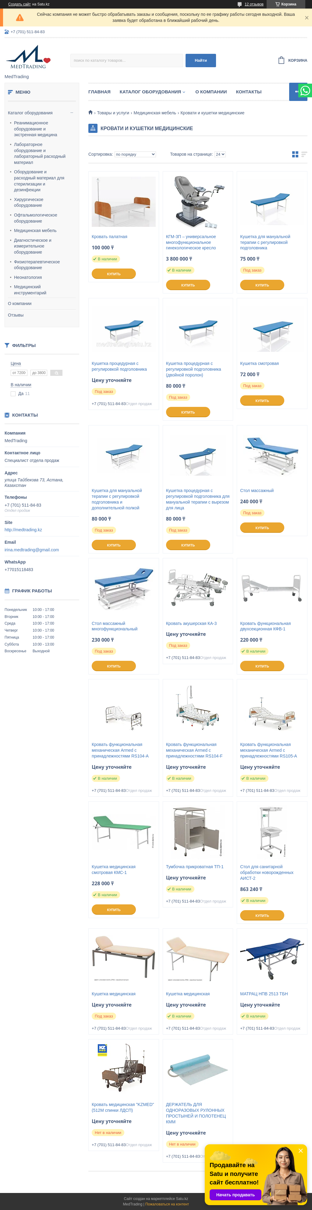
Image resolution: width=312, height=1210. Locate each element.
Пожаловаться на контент (167, 1204)
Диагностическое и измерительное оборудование (32, 246)
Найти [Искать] (201, 60)
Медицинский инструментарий (30, 289)
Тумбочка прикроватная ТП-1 (195, 866)
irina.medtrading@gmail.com (32, 549)
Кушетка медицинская (114, 993)
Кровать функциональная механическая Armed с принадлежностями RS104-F (194, 750)
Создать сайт (19, 4)
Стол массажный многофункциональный (114, 626)
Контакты (248, 91)
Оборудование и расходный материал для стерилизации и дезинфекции (39, 180)
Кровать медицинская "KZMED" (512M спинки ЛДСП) (123, 1107)
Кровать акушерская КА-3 (191, 623)
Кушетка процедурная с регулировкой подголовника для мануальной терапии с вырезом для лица (198, 499)
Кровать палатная (109, 236)
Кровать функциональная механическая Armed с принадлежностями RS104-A (120, 750)
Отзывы (15, 315)
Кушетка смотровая (259, 363)
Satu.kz (182, 1199)
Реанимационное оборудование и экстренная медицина (35, 128)
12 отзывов (254, 4)
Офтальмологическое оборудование (35, 218)
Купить (113, 274)
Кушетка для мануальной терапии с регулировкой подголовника (265, 242)
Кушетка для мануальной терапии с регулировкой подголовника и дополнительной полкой (117, 499)
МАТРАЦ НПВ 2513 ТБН (264, 993)
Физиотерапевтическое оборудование (37, 264)
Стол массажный (257, 490)
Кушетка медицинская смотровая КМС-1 (114, 869)
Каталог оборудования (30, 112)
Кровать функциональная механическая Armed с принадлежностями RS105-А (268, 750)
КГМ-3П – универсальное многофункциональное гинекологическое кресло (191, 242)
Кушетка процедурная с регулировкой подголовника (119, 366)
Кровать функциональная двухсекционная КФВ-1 (265, 626)
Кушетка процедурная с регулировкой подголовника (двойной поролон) (193, 369)
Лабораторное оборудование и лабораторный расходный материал (40, 153)
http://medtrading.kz (23, 529)
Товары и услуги (113, 112)
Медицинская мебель (35, 230)
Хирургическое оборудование (28, 202)
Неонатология (28, 277)
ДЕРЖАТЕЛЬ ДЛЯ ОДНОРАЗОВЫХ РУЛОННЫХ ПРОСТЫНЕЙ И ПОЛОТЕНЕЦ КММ (196, 1113)
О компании (19, 303)
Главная (99, 91)
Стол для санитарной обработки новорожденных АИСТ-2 (266, 872)
